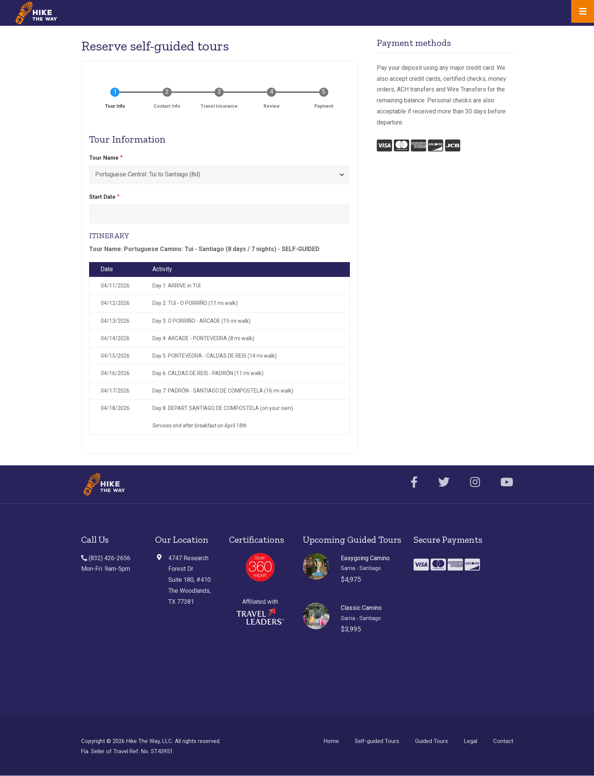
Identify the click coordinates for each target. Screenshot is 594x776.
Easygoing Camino (365, 558)
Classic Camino (361, 607)
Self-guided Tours (377, 741)
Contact (503, 741)
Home (331, 741)
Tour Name (104, 157)
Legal (470, 741)
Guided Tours (431, 741)
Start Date (102, 196)
